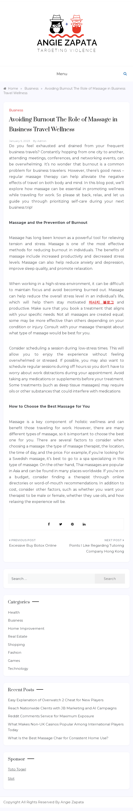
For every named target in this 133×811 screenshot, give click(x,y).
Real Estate (17, 636)
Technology (18, 668)
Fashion (14, 652)
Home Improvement (26, 628)
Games (14, 660)
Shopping (16, 644)
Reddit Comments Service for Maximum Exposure (51, 716)
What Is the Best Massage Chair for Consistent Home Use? (58, 738)
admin (41, 141)
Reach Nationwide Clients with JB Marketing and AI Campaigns (62, 708)
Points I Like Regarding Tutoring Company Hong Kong (96, 548)
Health (14, 612)
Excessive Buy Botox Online (33, 545)
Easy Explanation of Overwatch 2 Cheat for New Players (55, 700)
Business (16, 110)
